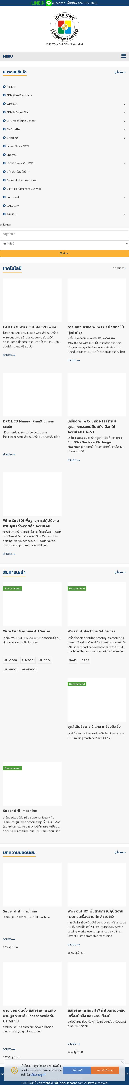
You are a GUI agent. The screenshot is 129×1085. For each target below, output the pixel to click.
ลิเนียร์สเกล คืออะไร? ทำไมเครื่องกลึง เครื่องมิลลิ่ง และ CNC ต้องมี (96, 1013)
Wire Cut (12, 103)
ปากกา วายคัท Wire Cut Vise (24, 188)
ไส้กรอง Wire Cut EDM (20, 163)
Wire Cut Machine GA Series (91, 631)
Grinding (12, 137)
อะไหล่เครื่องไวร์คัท (18, 171)
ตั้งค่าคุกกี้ (77, 1070)
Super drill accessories (21, 180)
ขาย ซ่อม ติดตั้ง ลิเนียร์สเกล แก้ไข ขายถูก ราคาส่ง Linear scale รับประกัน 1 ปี (29, 1016)
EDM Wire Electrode (19, 95)
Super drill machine (20, 810)
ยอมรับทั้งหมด (105, 1070)
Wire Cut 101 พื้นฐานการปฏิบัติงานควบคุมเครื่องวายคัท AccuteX (31, 523)
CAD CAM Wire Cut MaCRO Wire (29, 327)
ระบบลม (11, 214)
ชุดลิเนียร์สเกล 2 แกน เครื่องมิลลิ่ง (94, 726)
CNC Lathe (13, 129)
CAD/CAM (13, 205)
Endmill (12, 154)
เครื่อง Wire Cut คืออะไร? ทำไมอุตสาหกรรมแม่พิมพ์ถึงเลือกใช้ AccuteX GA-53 (92, 426)
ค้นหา (64, 253)
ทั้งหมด (11, 86)
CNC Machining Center (21, 120)
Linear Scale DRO (18, 146)
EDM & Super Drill (18, 112)
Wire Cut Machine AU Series (27, 631)
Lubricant (13, 197)
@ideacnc (58, 2)
